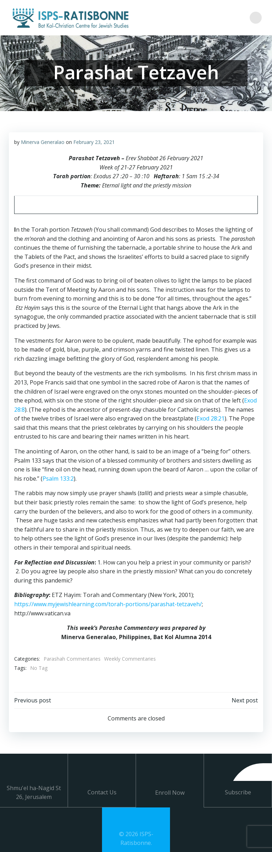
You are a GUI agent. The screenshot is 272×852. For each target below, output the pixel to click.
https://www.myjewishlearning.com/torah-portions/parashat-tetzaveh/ (108, 604)
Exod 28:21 (210, 418)
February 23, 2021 (93, 142)
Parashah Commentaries (71, 658)
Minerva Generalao (42, 142)
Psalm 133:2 (57, 478)
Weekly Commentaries (129, 658)
